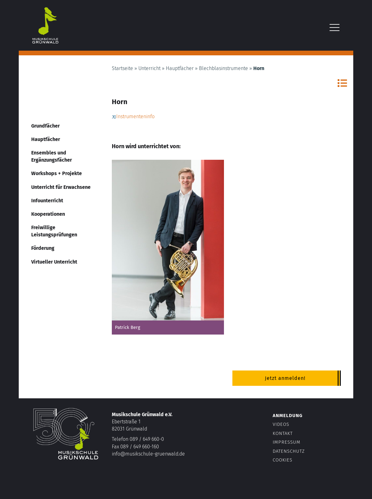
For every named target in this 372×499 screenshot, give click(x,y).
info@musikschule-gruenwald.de (148, 454)
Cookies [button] (282, 460)
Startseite (122, 68)
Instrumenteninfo (133, 116)
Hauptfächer (180, 68)
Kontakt (283, 433)
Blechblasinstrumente (223, 68)
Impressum (286, 442)
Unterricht (149, 68)
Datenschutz (289, 451)
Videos (281, 424)
